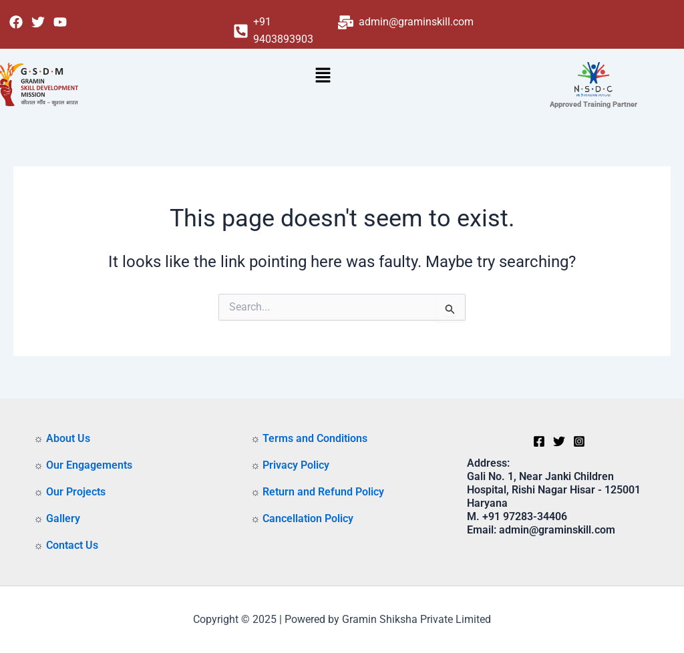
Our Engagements (89, 465)
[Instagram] (579, 441)
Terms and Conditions (315, 438)
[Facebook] (539, 441)
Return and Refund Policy (323, 491)
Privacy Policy (296, 465)
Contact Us (72, 545)
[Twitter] (559, 441)
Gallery (63, 518)
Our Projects (76, 491)
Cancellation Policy (308, 518)
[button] (322, 76)
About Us (68, 438)
